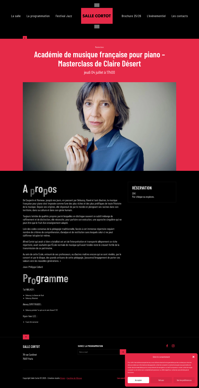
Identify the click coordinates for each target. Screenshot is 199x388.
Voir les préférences (184, 380)
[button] (193, 356)
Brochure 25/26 (131, 16)
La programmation (38, 16)
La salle (16, 16)
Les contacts (179, 16)
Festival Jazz (64, 16)
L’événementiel (156, 16)
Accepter (138, 380)
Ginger (62, 379)
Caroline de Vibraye (74, 379)
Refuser (161, 380)
